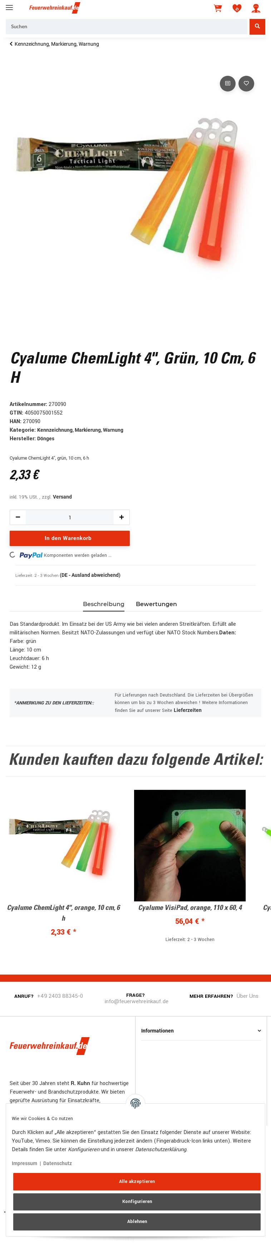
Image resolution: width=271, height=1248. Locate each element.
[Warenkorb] (218, 8)
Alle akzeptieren (137, 1181)
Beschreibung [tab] (103, 604)
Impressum (24, 1163)
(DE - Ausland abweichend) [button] (90, 575)
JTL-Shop (146, 1238)
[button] (256, 8)
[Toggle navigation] (9, 4)
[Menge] (69, 517)
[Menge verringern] (18, 517)
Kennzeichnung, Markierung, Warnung (80, 430)
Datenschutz (57, 1163)
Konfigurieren (137, 1201)
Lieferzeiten (188, 710)
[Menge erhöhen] (121, 517)
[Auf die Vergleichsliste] (228, 83)
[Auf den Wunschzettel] (246, 83)
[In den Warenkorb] (15, 66)
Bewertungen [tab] (156, 604)
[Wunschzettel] (237, 8)
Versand (62, 497)
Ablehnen (137, 1221)
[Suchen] (126, 27)
